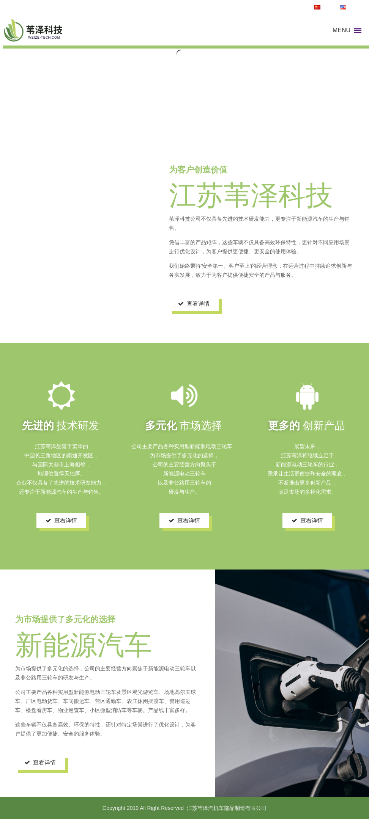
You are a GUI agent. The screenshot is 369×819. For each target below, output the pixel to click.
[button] (341, 30)
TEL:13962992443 (284, 8)
